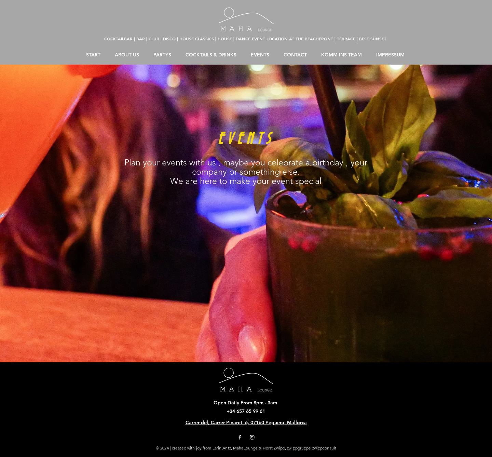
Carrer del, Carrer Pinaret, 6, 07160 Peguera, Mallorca (246, 422)
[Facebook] (240, 437)
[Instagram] (252, 437)
